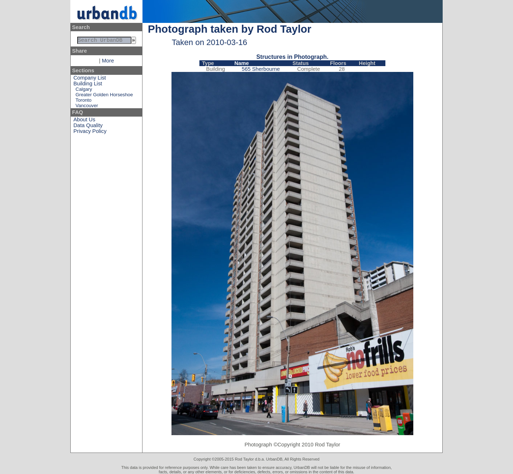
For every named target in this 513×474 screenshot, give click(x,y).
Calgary (83, 90)
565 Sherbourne (261, 69)
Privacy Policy (90, 132)
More (108, 62)
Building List (88, 85)
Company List (90, 79)
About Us (84, 121)
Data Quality (88, 127)
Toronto (83, 101)
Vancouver (86, 107)
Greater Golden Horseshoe (104, 96)
